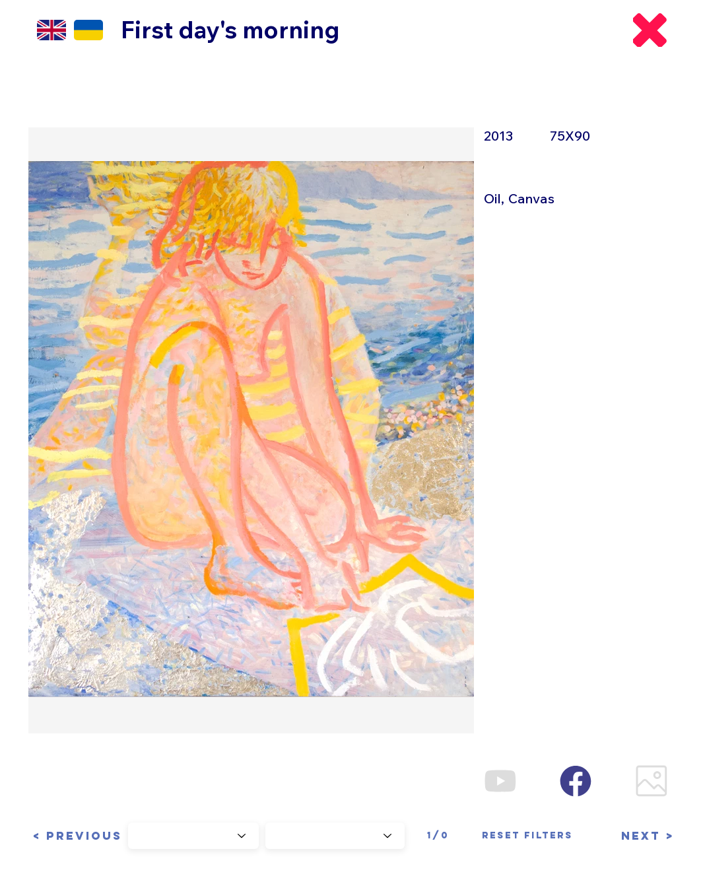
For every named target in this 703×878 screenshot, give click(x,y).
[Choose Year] (193, 836)
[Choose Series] (335, 836)
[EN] (51, 30)
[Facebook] (576, 780)
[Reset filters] (527, 836)
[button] (75, 836)
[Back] (650, 30)
